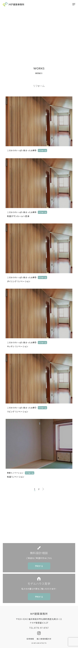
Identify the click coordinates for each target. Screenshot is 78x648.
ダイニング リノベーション (18, 281)
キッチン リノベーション (17, 346)
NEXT (43, 489)
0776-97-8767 (41, 533)
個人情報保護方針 (44, 639)
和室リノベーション (15, 476)
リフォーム (42, 150)
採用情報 (30, 639)
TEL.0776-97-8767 (39, 627)
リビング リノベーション (17, 411)
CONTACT (41, 522)
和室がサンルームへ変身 (18, 216)
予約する (39, 566)
